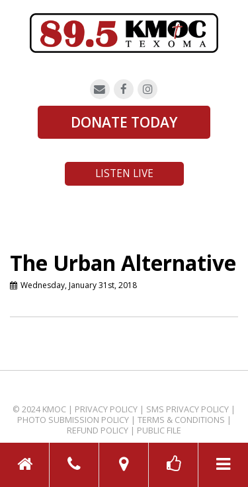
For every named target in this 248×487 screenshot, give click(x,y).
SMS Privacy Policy (187, 409)
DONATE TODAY (124, 122)
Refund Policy (97, 430)
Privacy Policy (106, 409)
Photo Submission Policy (73, 420)
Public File (159, 430)
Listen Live (124, 173)
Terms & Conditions (181, 420)
